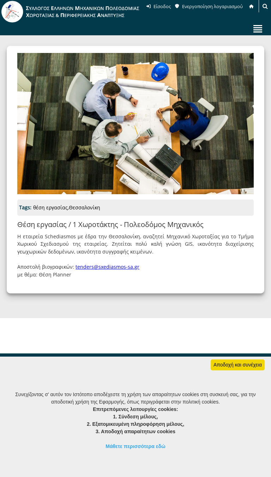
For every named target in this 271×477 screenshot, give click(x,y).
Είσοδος (162, 6)
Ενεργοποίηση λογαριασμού (212, 6)
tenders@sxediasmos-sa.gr (107, 266)
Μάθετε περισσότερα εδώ (135, 446)
